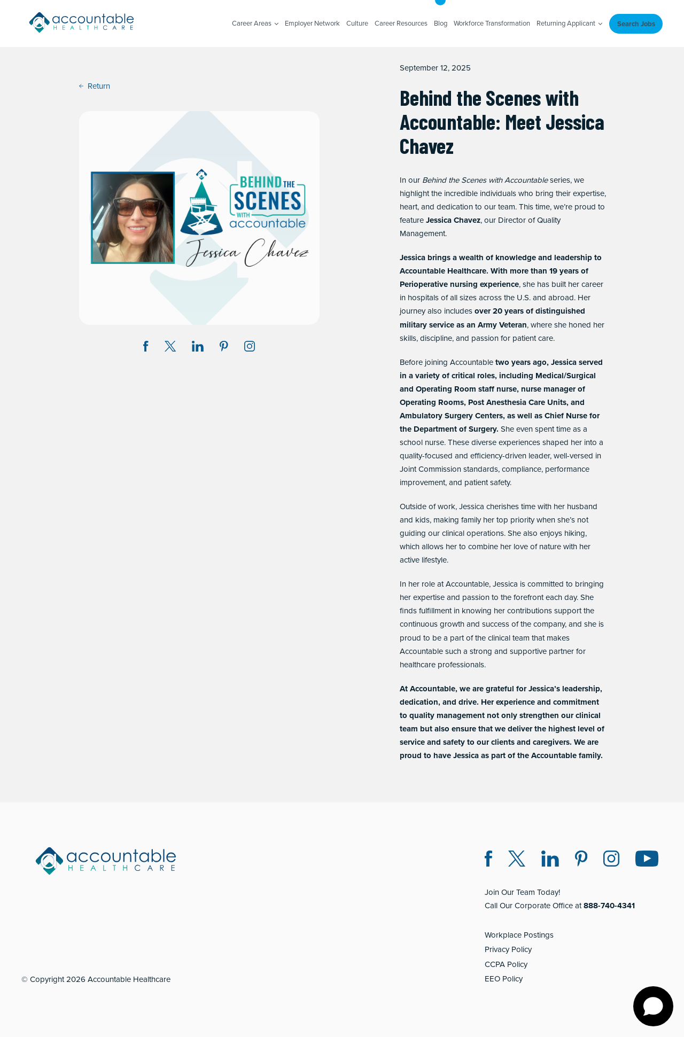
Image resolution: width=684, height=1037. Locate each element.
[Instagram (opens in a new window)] (249, 348)
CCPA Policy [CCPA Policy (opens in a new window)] (506, 964)
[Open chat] (653, 1006)
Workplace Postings (519, 935)
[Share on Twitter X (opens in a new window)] (170, 348)
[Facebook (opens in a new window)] (488, 860)
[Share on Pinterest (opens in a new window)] (224, 348)
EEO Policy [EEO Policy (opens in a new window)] (504, 979)
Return (94, 86)
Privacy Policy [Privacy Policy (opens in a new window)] (508, 949)
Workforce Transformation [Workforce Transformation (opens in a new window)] (492, 23)
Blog (440, 23)
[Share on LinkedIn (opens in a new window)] (198, 348)
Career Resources (401, 23)
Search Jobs (636, 24)
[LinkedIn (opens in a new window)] (550, 860)
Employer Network (312, 23)
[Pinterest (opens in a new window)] (581, 860)
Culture (357, 23)
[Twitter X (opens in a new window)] (516, 860)
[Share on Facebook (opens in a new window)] (146, 348)
